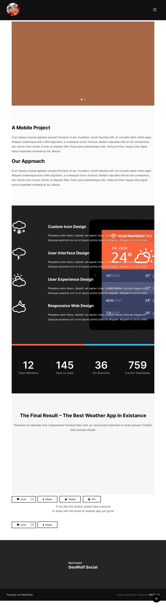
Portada (17, 22)
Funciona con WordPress (20, 601)
